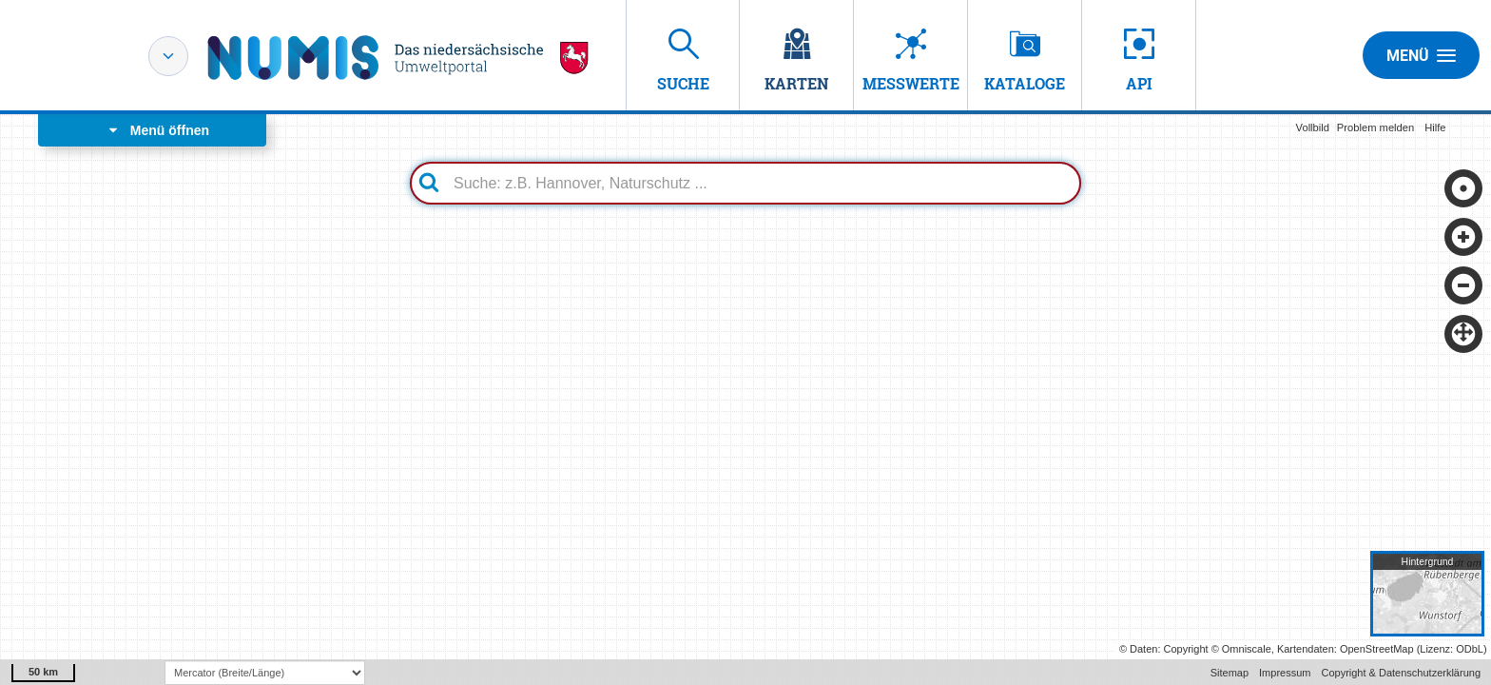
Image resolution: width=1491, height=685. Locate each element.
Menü (1421, 55)
